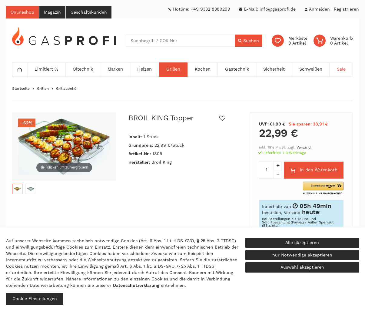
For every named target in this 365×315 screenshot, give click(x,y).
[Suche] (248, 41)
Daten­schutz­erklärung (136, 285)
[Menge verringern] (278, 174)
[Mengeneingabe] (266, 170)
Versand (304, 147)
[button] (323, 188)
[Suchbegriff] (180, 40)
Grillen (43, 88)
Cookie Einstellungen (34, 298)
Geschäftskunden (89, 12)
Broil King (161, 162)
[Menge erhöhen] (278, 166)
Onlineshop (22, 12)
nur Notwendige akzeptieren (302, 255)
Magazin (52, 12)
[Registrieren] (346, 9)
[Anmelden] (319, 9)
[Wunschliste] (289, 41)
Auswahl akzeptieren (302, 267)
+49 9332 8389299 (210, 9)
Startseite (21, 88)
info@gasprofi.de (278, 9)
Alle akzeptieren (302, 242)
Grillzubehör (67, 88)
